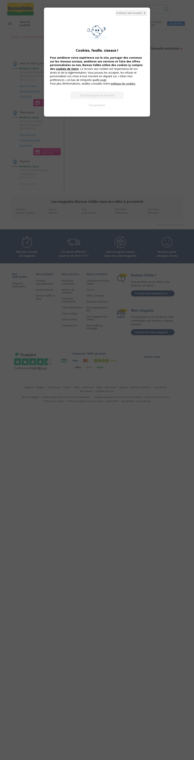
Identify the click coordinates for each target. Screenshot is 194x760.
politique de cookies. (123, 83)
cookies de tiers (67, 69)
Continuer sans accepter (131, 13)
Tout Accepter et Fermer (97, 95)
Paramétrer (97, 105)
